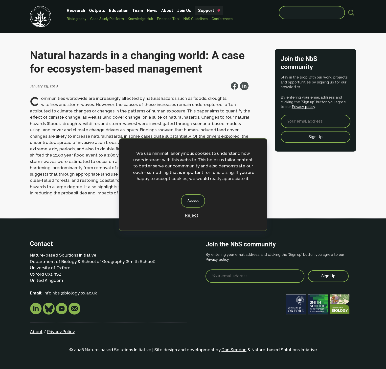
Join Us (184, 10)
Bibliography (76, 19)
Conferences (222, 19)
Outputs (97, 10)
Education (118, 10)
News (152, 10)
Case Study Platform (107, 19)
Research (76, 10)
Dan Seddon (234, 349)
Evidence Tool (168, 19)
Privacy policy (303, 107)
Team (137, 10)
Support (206, 10)
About (167, 10)
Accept (193, 201)
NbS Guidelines (195, 19)
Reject (191, 215)
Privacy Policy (61, 331)
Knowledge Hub (140, 19)
